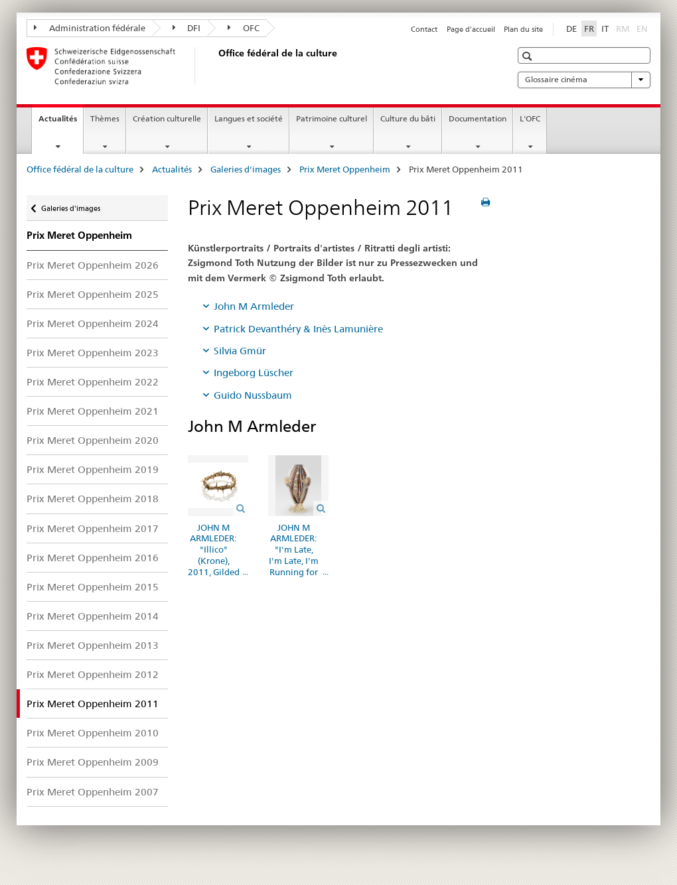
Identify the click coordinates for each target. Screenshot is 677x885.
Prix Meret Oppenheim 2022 (93, 381)
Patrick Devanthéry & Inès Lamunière (298, 328)
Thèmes (104, 118)
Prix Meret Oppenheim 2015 (93, 586)
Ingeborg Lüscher (253, 372)
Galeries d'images (245, 169)
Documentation (477, 118)
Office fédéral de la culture (80, 169)
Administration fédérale (89, 28)
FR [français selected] (589, 28)
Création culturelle (167, 118)
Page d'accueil (471, 29)
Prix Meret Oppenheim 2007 (93, 791)
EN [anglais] (643, 28)
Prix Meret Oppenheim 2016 (93, 557)
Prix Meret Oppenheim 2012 (93, 674)
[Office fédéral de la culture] (216, 65)
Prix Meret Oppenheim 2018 (93, 498)
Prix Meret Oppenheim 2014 (93, 616)
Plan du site (523, 29)
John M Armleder (254, 306)
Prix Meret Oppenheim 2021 (93, 411)
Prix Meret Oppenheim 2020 (93, 440)
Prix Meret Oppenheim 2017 (93, 528)
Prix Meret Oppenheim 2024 (93, 323)
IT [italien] (605, 28)
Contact (424, 29)
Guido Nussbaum (253, 395)
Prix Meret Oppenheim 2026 (93, 265)
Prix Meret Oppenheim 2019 (93, 469)
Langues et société (248, 118)
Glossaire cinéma (584, 79)
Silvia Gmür (240, 350)
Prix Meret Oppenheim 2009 (93, 762)
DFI (187, 28)
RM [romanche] (624, 28)
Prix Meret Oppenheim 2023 (93, 352)
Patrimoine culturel (331, 118)
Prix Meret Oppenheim (344, 169)
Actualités (60, 123)
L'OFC (530, 118)
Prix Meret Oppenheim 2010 (93, 732)
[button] (529, 56)
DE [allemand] (571, 28)
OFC (244, 28)
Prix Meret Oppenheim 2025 (93, 294)
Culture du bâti (407, 118)
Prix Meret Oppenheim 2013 (93, 645)
